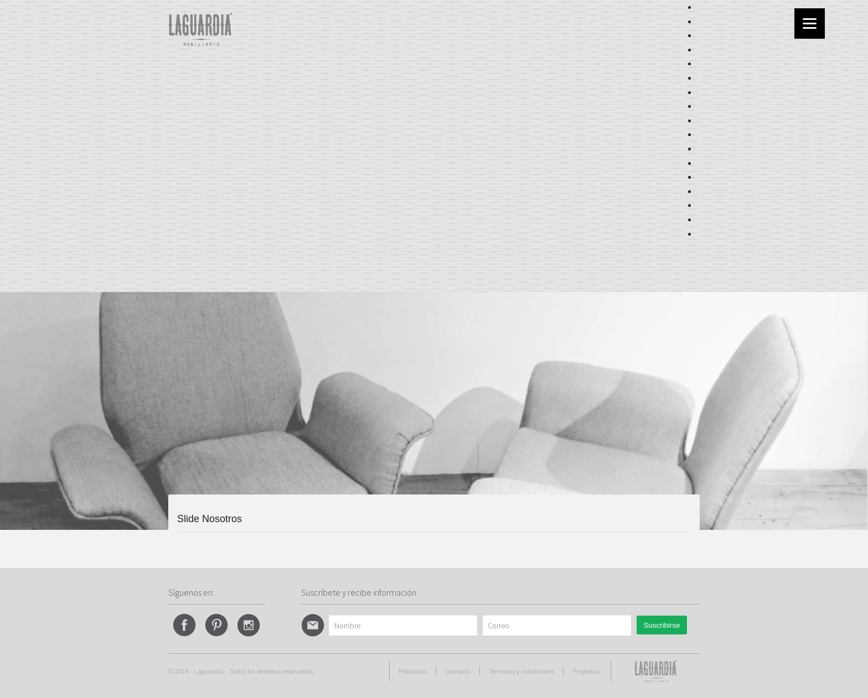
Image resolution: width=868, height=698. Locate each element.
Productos (413, 670)
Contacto (458, 670)
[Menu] (809, 23)
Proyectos (585, 670)
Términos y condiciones (521, 670)
